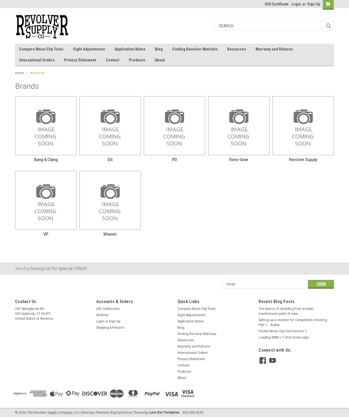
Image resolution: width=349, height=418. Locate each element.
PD (174, 160)
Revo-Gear (238, 160)
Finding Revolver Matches (195, 49)
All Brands (37, 73)
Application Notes (130, 49)
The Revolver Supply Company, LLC (53, 412)
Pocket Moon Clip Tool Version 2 (282, 331)
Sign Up (313, 4)
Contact (112, 60)
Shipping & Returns (110, 328)
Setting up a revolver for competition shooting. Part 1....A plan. (293, 322)
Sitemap (87, 412)
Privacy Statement (80, 60)
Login (296, 4)
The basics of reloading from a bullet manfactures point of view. (286, 311)
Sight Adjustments (89, 49)
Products (137, 60)
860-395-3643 (193, 412)
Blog (159, 49)
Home (19, 73)
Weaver (110, 234)
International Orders (37, 60)
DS (110, 160)
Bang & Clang (46, 160)
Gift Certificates (108, 309)
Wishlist (102, 315)
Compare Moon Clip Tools (41, 49)
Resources (236, 49)
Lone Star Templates (164, 412)
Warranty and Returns (274, 49)
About (160, 60)
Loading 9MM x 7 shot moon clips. (284, 337)
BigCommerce (121, 412)
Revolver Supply (303, 160)
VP (46, 234)
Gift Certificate (277, 4)
